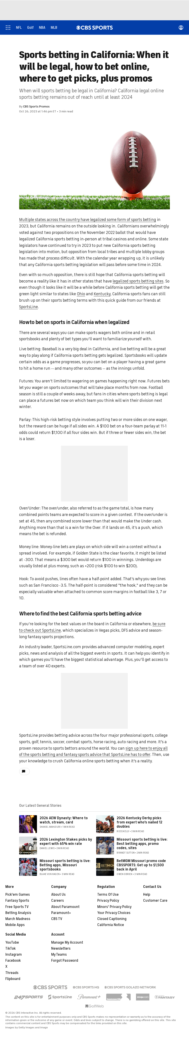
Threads (11, 973)
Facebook (13, 960)
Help (146, 894)
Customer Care (155, 900)
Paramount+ (61, 913)
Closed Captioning (111, 919)
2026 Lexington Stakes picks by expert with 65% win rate (66, 841)
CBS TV (56, 919)
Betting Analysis (18, 913)
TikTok (10, 948)
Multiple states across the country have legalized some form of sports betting (87, 219)
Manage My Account (67, 942)
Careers (57, 900)
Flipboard (12, 979)
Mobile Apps (15, 925)
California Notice (110, 925)
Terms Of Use (108, 894)
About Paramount (65, 907)
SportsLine (28, 306)
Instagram (13, 954)
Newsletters (61, 948)
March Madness (17, 919)
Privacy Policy (108, 900)
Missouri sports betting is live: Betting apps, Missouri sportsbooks (65, 865)
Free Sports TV (17, 907)
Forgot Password (64, 960)
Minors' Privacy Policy (114, 907)
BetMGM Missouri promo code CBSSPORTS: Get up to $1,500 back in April (141, 865)
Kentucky (102, 293)
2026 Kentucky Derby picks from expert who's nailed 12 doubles (139, 822)
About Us (58, 894)
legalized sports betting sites (138, 281)
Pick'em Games (17, 894)
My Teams (59, 954)
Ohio (81, 293)
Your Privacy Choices (113, 913)
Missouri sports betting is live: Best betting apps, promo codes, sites (142, 843)
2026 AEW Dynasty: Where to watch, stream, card (64, 820)
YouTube (12, 942)
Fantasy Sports (17, 900)
